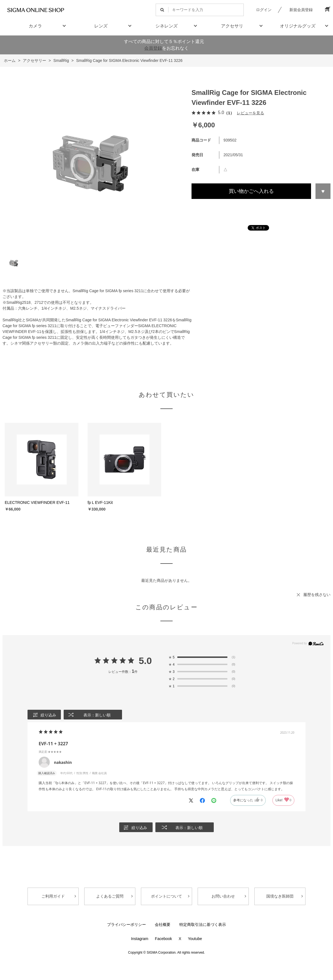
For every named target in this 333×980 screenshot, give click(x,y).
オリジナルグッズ (297, 26)
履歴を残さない (316, 594)
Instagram (139, 938)
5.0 (145, 660)
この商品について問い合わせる (261, 209)
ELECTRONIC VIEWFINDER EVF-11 (37, 502)
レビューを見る (250, 113)
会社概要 (162, 924)
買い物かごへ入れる (251, 191)
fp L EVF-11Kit (100, 502)
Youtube (195, 938)
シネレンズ (166, 26)
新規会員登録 (301, 9)
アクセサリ (232, 26)
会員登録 (153, 48)
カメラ (35, 26)
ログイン (264, 9)
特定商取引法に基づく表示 (202, 924)
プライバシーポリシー (126, 924)
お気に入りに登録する (322, 191)
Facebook (163, 938)
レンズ (101, 26)
